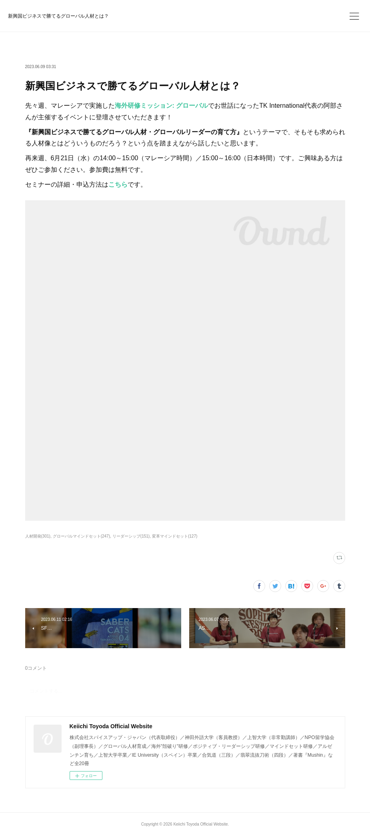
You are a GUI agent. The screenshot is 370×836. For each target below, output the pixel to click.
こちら (118, 184)
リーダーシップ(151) (131, 536)
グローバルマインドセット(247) (81, 536)
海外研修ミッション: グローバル (161, 105)
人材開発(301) (37, 536)
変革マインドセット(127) (174, 536)
